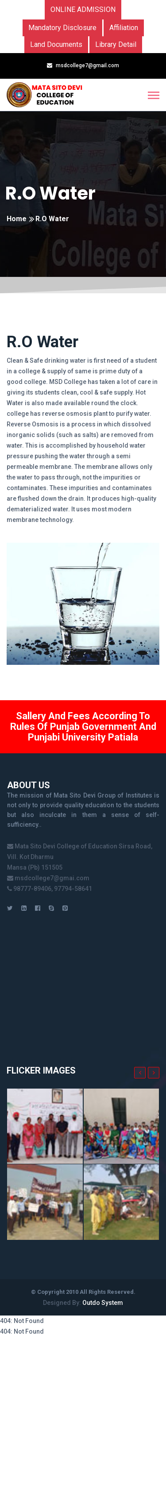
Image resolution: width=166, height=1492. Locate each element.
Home (17, 219)
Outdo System (102, 1302)
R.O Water (50, 193)
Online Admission (83, 9)
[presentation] (140, 1072)
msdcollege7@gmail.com (87, 65)
